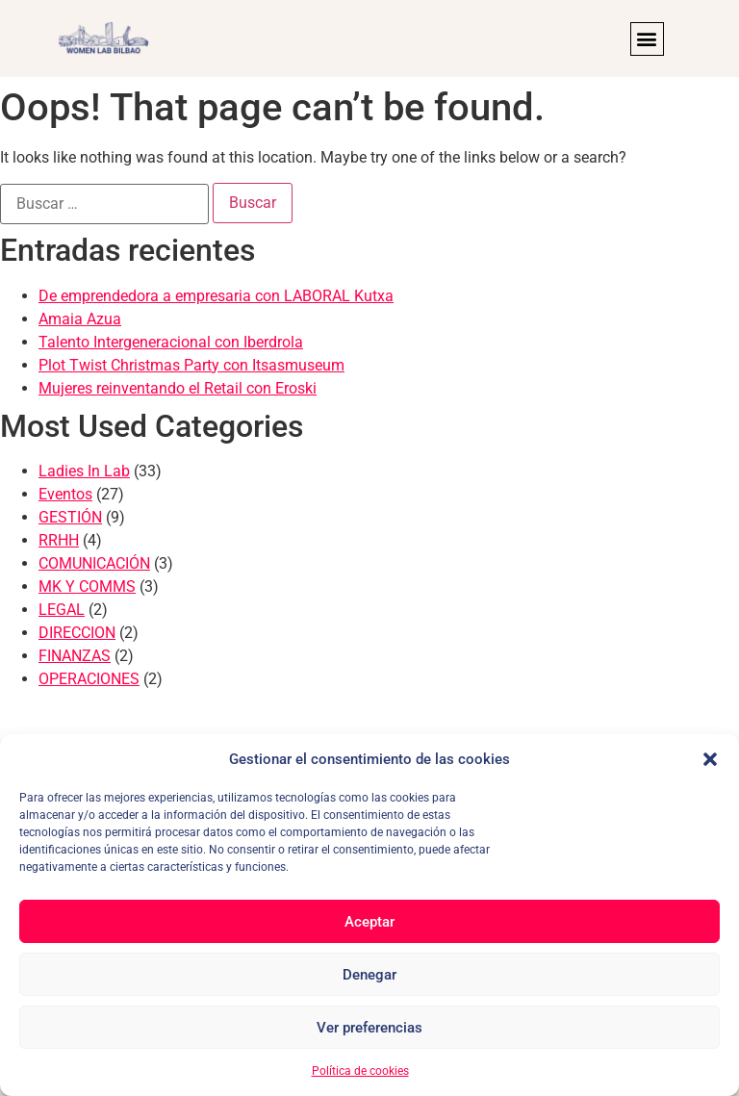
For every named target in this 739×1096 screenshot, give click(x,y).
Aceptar (369, 921)
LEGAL (61, 609)
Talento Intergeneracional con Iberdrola (170, 342)
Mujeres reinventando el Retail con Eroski (177, 388)
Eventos (65, 494)
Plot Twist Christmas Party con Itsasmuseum (191, 365)
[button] (710, 759)
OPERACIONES (89, 679)
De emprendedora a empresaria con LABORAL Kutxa (216, 296)
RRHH (58, 540)
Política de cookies (360, 1071)
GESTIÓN (70, 517)
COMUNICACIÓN (94, 563)
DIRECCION (76, 633)
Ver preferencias (369, 1027)
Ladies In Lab (84, 471)
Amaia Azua (79, 319)
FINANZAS (74, 656)
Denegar (369, 974)
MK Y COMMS (87, 586)
